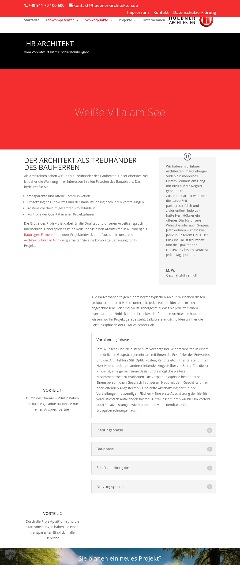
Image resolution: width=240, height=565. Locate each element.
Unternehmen (154, 20)
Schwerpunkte (96, 20)
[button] (10, 554)
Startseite (31, 20)
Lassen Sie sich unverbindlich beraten (120, 526)
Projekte (125, 20)
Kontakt (161, 12)
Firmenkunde (51, 234)
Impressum (138, 12)
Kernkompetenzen (60, 20)
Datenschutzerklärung (194, 12)
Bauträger (31, 234)
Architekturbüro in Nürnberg (46, 240)
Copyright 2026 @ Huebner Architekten (46, 558)
